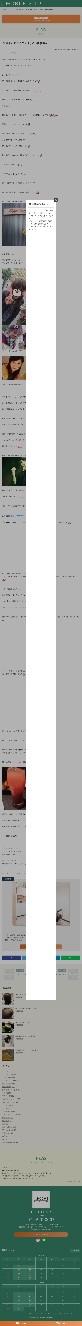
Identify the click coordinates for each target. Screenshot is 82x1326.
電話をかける (21, 1323)
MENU (79, 2)
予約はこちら (61, 1323)
